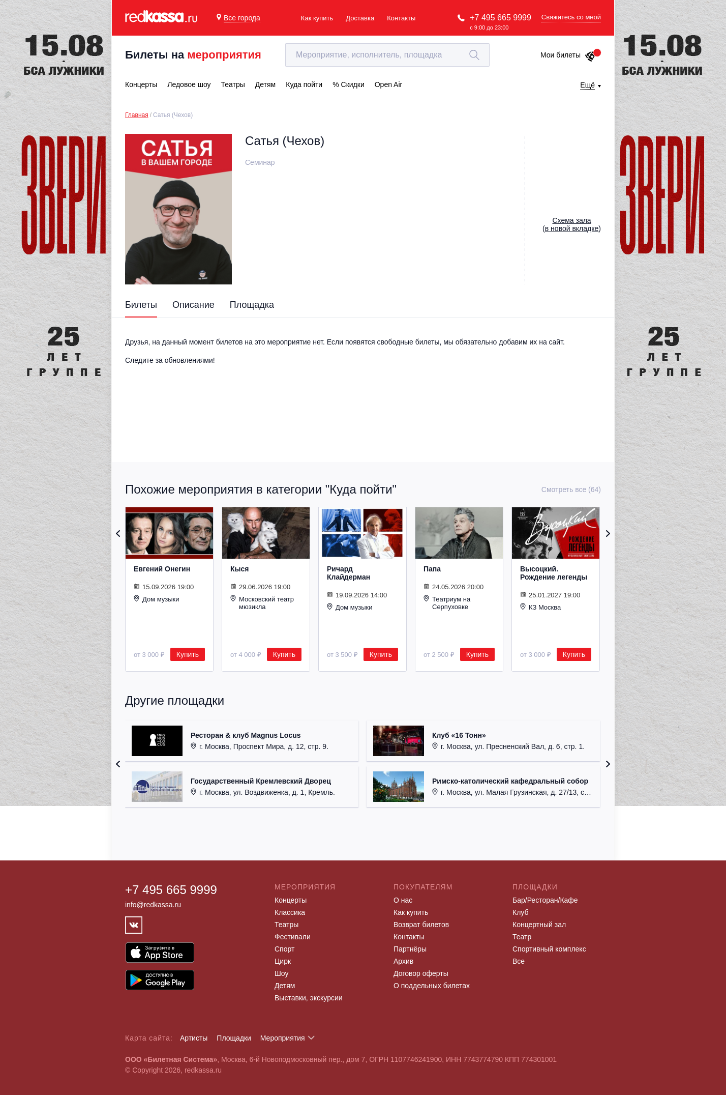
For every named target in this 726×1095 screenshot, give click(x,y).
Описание (193, 305)
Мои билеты (568, 55)
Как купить (317, 18)
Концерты (291, 900)
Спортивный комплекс (549, 949)
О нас (403, 900)
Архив (403, 961)
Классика (290, 912)
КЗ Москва (540, 607)
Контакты (401, 18)
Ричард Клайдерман (348, 573)
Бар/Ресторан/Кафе (545, 900)
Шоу (281, 973)
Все (518, 961)
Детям (285, 986)
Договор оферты (421, 973)
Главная (136, 115)
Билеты (141, 305)
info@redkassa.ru (153, 905)
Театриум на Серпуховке (447, 603)
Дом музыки (156, 599)
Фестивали (293, 937)
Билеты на (193, 54)
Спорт (284, 949)
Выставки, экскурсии (309, 998)
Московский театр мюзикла (262, 603)
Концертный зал (539, 924)
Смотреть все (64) (571, 489)
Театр (521, 937)
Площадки (234, 1038)
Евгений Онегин (162, 569)
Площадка (252, 305)
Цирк (283, 961)
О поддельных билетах (432, 986)
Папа (432, 569)
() (571, 224)
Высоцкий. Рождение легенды (553, 573)
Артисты (194, 1038)
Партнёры (410, 949)
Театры (286, 924)
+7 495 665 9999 (500, 17)
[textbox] (387, 55)
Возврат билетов (421, 924)
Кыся (239, 569)
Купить (187, 654)
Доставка (360, 18)
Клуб (520, 912)
